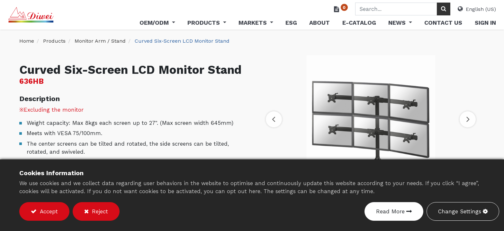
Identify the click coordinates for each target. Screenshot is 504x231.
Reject (99, 211)
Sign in (474, 22)
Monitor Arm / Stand (100, 41)
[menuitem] (280, 24)
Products (54, 41)
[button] (274, 119)
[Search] (432, 9)
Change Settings (459, 211)
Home (26, 41)
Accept (48, 211)
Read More (390, 211)
